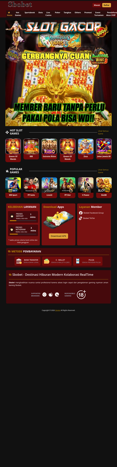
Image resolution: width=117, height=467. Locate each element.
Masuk (97, 5)
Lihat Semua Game (103, 132)
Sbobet (57, 310)
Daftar (106, 5)
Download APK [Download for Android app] (58, 236)
